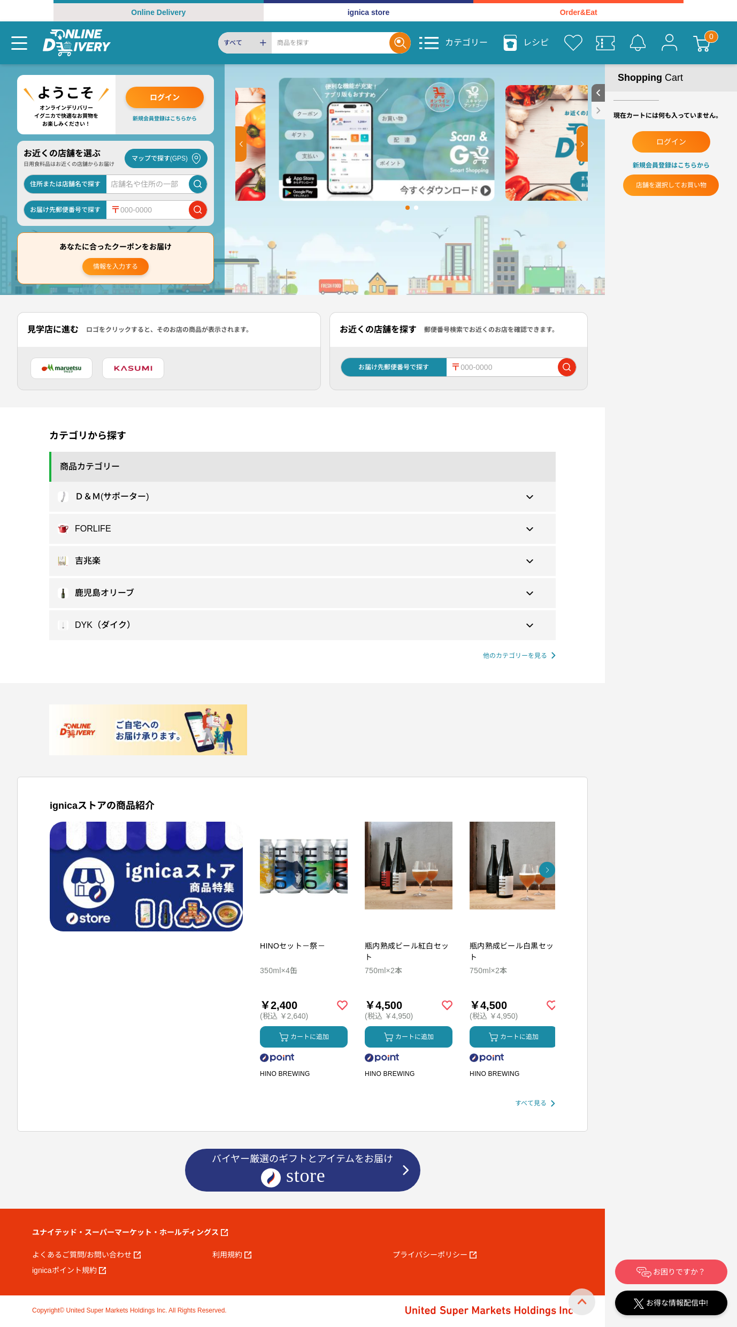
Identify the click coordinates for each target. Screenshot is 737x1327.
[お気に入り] (573, 42)
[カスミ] (133, 368)
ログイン (165, 97)
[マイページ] (669, 42)
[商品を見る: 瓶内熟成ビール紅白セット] (408, 922)
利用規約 (231, 1254)
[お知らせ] (637, 42)
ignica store (369, 12)
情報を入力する (115, 266)
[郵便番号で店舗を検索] (198, 210)
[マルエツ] (61, 368)
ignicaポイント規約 (69, 1270)
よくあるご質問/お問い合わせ (86, 1254)
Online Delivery (158, 12)
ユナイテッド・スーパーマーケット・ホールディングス (130, 1232)
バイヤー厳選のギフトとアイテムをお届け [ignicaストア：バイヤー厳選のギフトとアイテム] (302, 1171)
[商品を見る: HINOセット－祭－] (304, 922)
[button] (241, 144)
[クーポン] (605, 42)
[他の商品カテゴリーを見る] (519, 656)
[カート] (701, 42)
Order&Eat (578, 12)
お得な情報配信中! (671, 1304)
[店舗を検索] (198, 184)
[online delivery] (77, 42)
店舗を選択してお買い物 (671, 185)
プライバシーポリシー (435, 1254)
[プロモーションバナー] (146, 876)
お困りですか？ (671, 1272)
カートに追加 (304, 1037)
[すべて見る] (535, 1103)
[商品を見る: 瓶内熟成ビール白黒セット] (513, 922)
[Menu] (19, 43)
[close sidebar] (598, 110)
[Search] (330, 43)
